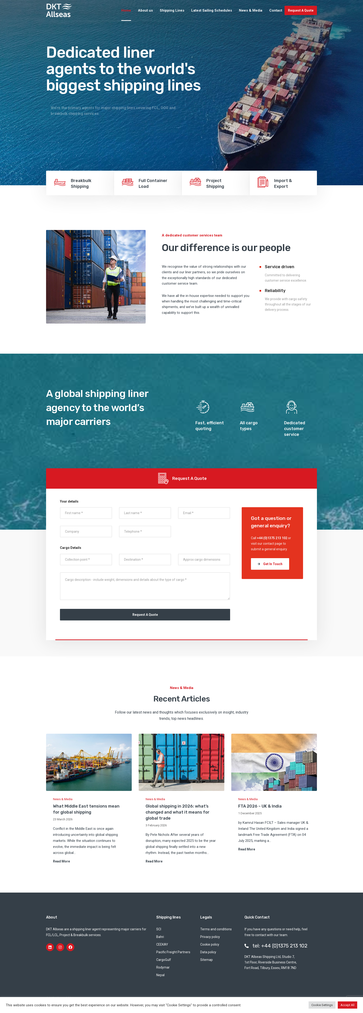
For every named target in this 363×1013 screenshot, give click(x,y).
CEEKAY (162, 944)
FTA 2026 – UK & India (260, 806)
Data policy (208, 952)
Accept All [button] (347, 1005)
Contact (275, 10)
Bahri (160, 937)
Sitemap (206, 960)
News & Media (250, 10)
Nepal (160, 975)
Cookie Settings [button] (322, 1005)
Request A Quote (300, 10)
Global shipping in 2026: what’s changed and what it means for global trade (178, 812)
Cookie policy (209, 944)
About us (145, 10)
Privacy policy (210, 937)
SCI (158, 929)
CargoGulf (163, 960)
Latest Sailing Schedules (211, 10)
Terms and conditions (216, 929)
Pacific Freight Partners (173, 952)
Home (126, 10)
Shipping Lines (172, 10)
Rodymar (163, 967)
